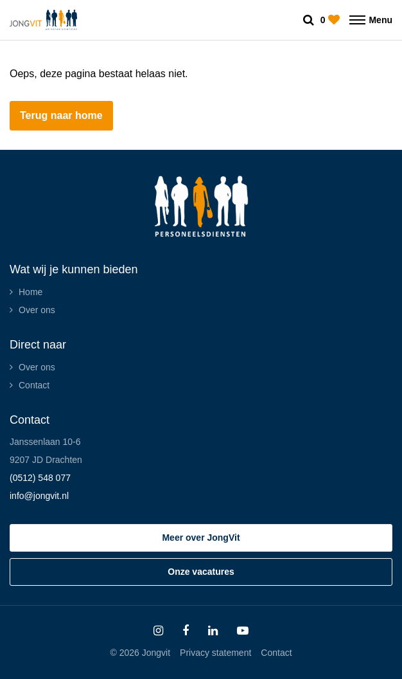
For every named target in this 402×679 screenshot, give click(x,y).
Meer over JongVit (201, 537)
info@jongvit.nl (39, 496)
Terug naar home (61, 115)
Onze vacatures (201, 571)
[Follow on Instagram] (158, 631)
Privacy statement (215, 652)
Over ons (37, 310)
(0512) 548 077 (40, 478)
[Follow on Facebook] (185, 631)
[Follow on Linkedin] (213, 631)
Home (30, 292)
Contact (34, 385)
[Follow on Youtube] (243, 631)
